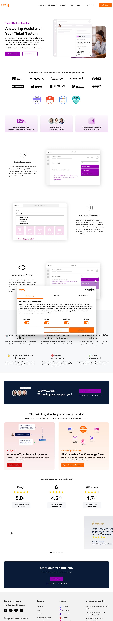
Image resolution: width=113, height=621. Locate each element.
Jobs (38, 610)
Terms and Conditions (44, 617)
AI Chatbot (64, 607)
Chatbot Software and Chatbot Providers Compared (95, 614)
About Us (40, 606)
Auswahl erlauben (56, 330)
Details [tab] (56, 295)
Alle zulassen (82, 330)
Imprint (39, 614)
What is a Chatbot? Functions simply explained (97, 608)
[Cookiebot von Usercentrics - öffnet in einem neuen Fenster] (86, 289)
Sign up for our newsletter (16, 618)
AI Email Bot (65, 610)
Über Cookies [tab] (83, 295)
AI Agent (64, 618)
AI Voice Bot (65, 614)
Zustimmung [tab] (30, 296)
